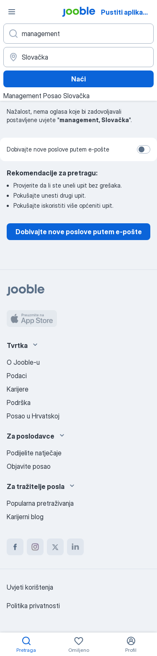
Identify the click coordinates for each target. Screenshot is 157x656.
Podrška (19, 402)
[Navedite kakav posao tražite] (78, 34)
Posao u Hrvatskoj (33, 416)
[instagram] (35, 546)
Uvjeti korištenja (30, 587)
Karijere (17, 389)
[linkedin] (75, 546)
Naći (78, 79)
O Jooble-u (23, 362)
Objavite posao (29, 466)
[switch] (143, 149)
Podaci (17, 375)
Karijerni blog (25, 516)
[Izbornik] (11, 11)
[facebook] (15, 546)
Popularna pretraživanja (40, 503)
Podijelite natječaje (34, 453)
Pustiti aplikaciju (127, 12)
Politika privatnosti (33, 605)
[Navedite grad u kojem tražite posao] (78, 57)
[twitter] (55, 546)
